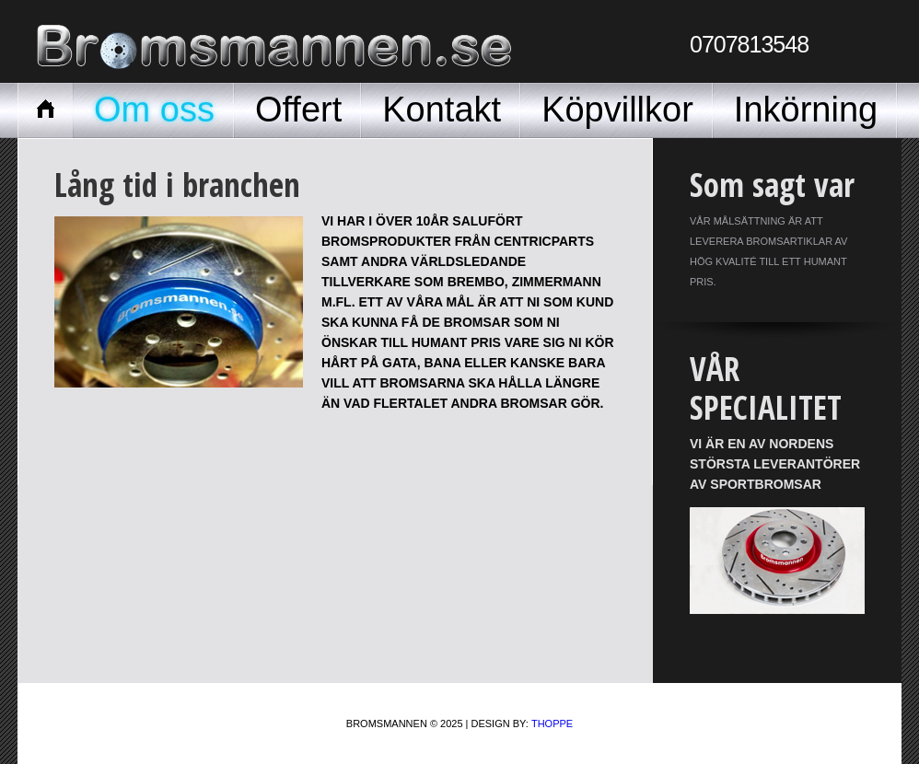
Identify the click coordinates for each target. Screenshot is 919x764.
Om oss (154, 109)
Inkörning (806, 109)
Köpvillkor (617, 109)
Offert (298, 109)
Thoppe (552, 723)
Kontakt (441, 109)
